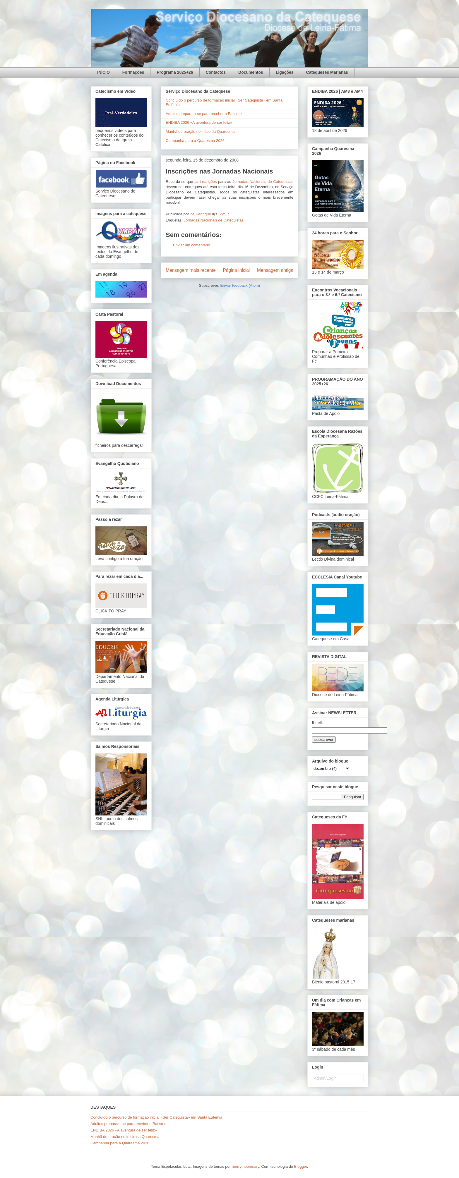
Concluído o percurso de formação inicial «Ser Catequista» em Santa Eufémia (156, 1117)
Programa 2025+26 (175, 72)
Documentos (250, 72)
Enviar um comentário (191, 245)
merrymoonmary (245, 1166)
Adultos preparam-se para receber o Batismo (204, 113)
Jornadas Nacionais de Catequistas (262, 181)
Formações (133, 72)
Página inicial (236, 270)
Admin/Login (325, 1078)
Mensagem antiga (275, 270)
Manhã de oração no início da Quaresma (200, 131)
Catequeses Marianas (327, 72)
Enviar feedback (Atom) (240, 285)
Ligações (285, 72)
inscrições (208, 181)
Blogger (300, 1166)
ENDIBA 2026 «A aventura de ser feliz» (199, 122)
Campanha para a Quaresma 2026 (195, 140)
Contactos (216, 72)
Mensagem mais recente (191, 270)
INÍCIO (103, 72)
